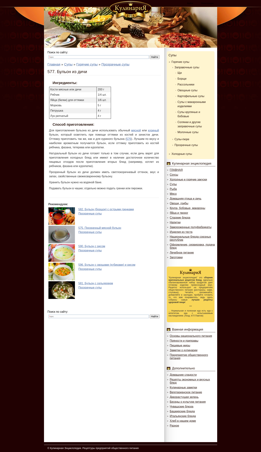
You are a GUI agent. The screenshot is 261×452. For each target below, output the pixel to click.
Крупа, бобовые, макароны (187, 208)
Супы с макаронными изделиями (192, 104)
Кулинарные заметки (183, 387)
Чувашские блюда (181, 406)
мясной (136, 130)
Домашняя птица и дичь (185, 198)
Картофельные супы (191, 96)
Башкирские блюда (182, 411)
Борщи (182, 78)
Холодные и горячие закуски (188, 179)
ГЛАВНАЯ (176, 169)
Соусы (174, 174)
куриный (153, 130)
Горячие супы (180, 61)
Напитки (175, 222)
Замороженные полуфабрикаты (191, 227)
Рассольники (186, 84)
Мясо (173, 193)
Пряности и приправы (184, 340)
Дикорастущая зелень (184, 397)
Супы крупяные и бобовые (189, 114)
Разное (174, 425)
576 (128, 138)
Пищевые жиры (180, 345)
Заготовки (176, 257)
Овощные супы (188, 90)
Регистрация (207, 3)
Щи (180, 72)
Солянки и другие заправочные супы (190, 124)
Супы (173, 55)
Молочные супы (188, 132)
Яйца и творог (179, 212)
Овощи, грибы (179, 203)
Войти (190, 3)
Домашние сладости (183, 374)
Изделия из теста (181, 231)
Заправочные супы (187, 67)
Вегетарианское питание (186, 392)
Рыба (173, 189)
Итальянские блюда (183, 416)
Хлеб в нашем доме (183, 420)
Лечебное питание (182, 252)
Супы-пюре (182, 139)
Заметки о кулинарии (184, 350)
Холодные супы (182, 153)
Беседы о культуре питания (188, 401)
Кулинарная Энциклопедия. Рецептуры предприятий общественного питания (94, 448)
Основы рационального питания (191, 335)
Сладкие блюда (180, 217)
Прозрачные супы (186, 145)
